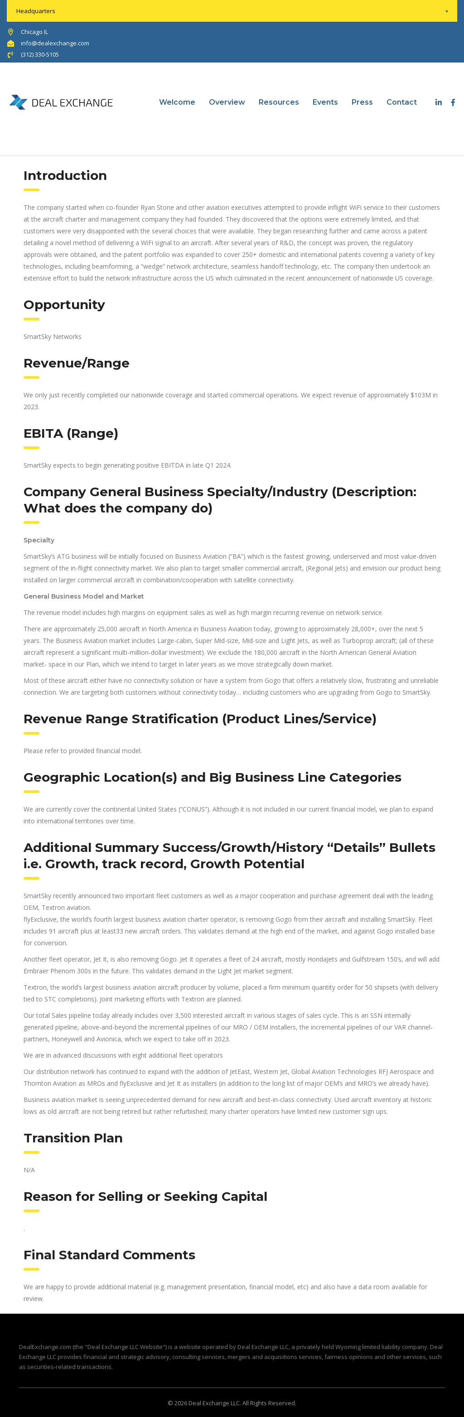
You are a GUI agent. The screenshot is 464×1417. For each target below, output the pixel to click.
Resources (279, 102)
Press (362, 102)
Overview (227, 102)
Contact (402, 102)
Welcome (177, 102)
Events (325, 102)
